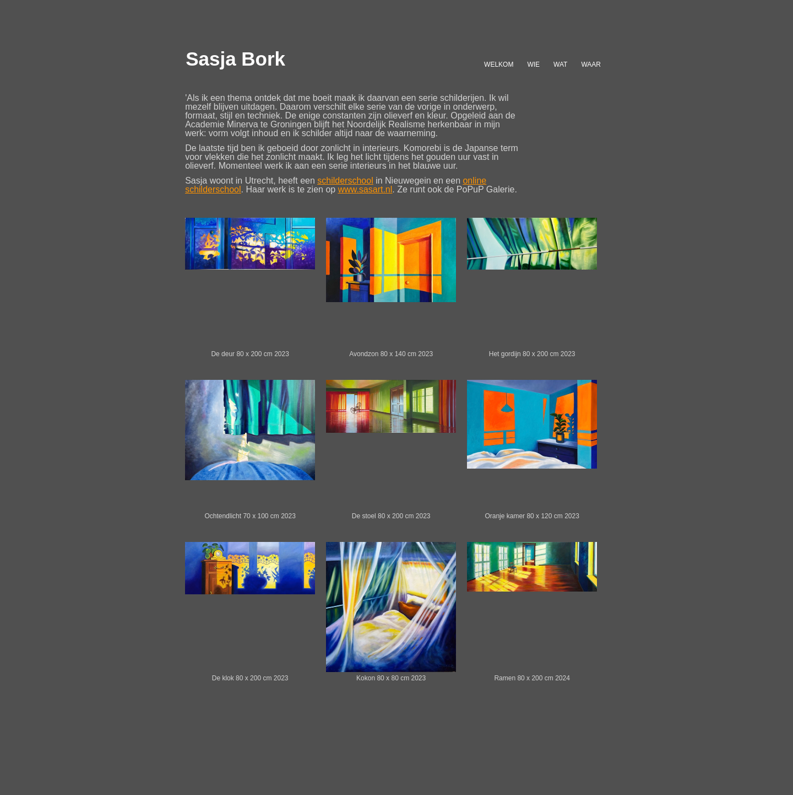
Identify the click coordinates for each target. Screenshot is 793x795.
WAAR (591, 64)
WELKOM (498, 64)
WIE (533, 64)
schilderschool (345, 180)
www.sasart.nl (365, 189)
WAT (560, 64)
